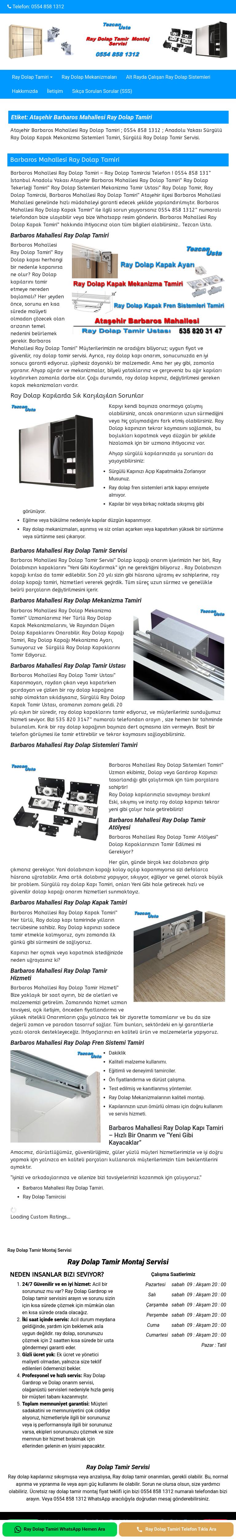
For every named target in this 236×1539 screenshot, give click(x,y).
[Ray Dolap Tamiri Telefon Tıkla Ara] (176, 1529)
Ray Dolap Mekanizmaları (89, 77)
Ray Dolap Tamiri (30, 77)
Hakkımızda (25, 91)
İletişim (55, 91)
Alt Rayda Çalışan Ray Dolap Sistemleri (168, 77)
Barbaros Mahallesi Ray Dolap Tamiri (65, 159)
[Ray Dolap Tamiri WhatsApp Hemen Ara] (59, 1529)
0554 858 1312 (47, 7)
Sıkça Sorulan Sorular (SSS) (102, 91)
